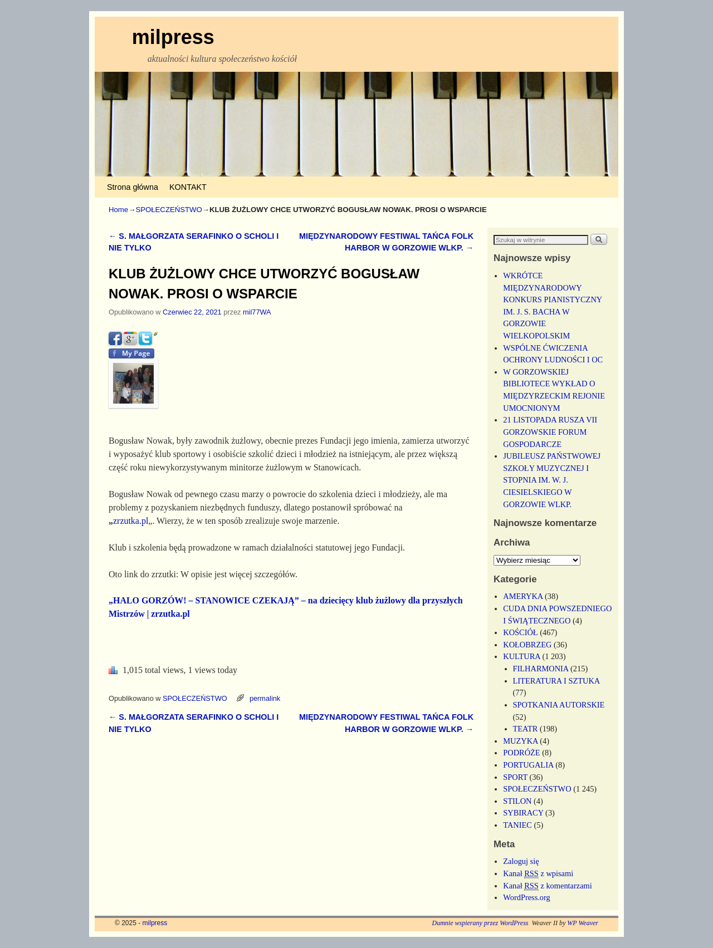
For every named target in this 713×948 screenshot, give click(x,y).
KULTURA (521, 656)
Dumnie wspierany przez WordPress (480, 923)
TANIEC (517, 825)
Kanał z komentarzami (547, 886)
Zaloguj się (521, 861)
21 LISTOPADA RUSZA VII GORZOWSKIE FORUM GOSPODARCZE (550, 431)
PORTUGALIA (528, 764)
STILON (517, 801)
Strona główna (132, 187)
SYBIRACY (523, 812)
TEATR (525, 728)
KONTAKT (188, 187)
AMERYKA (523, 596)
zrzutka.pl (130, 520)
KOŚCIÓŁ (520, 632)
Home (118, 209)
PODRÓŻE (521, 752)
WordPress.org (526, 897)
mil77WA (257, 312)
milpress (173, 37)
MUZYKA (520, 740)
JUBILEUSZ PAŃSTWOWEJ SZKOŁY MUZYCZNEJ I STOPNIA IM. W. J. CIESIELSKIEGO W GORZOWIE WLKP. (551, 479)
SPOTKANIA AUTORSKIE (559, 704)
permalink (265, 698)
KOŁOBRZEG (527, 644)
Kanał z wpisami (538, 873)
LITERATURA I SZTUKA (556, 680)
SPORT (515, 777)
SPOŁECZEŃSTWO (168, 209)
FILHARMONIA (541, 668)
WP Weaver (582, 923)
